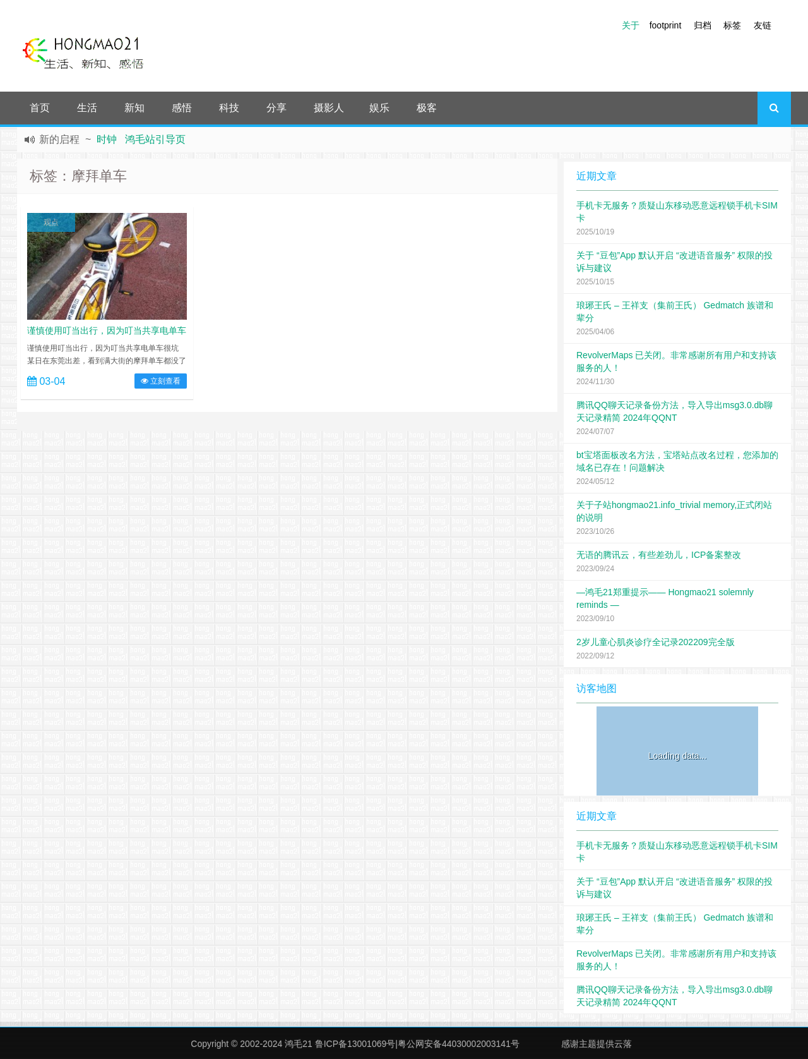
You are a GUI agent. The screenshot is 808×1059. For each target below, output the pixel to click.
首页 (40, 107)
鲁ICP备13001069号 (355, 1044)
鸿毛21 (298, 1044)
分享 (276, 107)
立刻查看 (161, 381)
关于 (630, 25)
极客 (427, 107)
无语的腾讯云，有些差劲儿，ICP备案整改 (658, 555)
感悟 (182, 107)
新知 (134, 107)
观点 (51, 222)
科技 (229, 107)
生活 (87, 107)
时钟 (107, 139)
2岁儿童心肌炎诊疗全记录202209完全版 (655, 642)
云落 (623, 1044)
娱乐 (379, 107)
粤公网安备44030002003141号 (459, 1044)
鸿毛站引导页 (155, 139)
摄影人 (329, 107)
